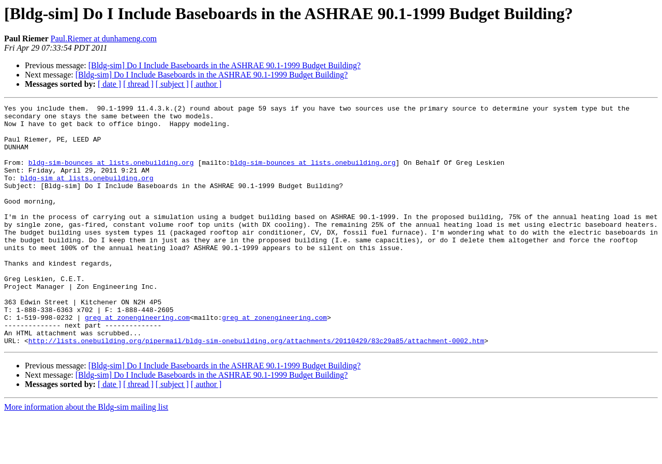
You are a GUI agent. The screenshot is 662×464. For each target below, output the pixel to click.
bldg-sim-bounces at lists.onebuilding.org (111, 174)
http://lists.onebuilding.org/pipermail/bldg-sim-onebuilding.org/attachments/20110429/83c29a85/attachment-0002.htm (256, 388)
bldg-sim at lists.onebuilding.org (86, 193)
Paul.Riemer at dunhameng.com (104, 38)
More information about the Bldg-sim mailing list (86, 455)
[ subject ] (172, 84)
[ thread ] (138, 84)
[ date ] (109, 84)
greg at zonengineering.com (137, 360)
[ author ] (206, 84)
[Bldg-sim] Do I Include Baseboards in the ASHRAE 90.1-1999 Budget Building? (224, 65)
